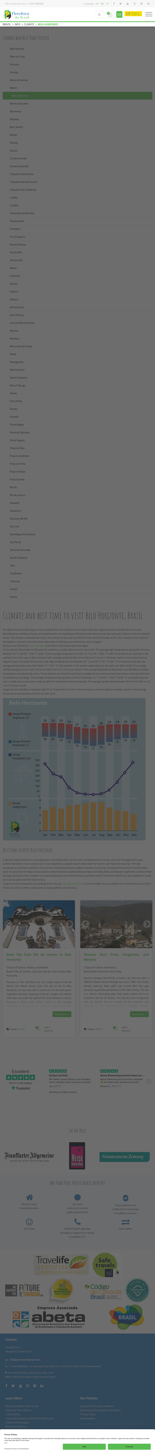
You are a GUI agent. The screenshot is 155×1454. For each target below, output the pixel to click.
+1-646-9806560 (35, 3)
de (97, 3)
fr (107, 3)
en (102, 3)
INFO (17, 24)
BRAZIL (7, 24)
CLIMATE (29, 24)
